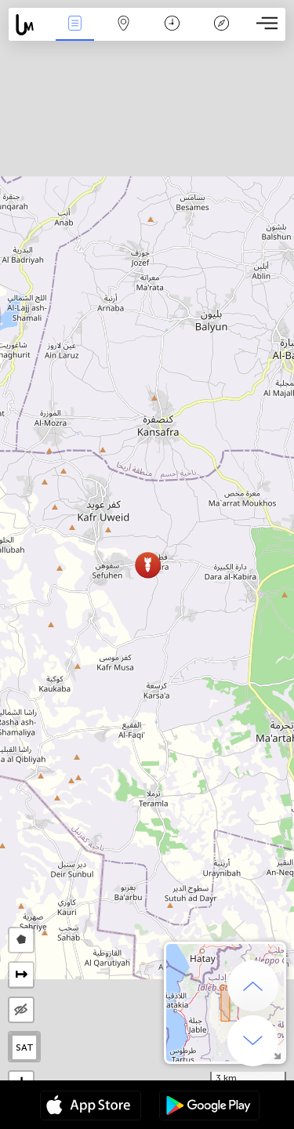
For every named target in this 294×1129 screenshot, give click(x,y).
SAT (25, 1047)
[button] (147, 565)
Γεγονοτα (74, 24)
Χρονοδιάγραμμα (172, 24)
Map (124, 24)
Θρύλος (221, 24)
